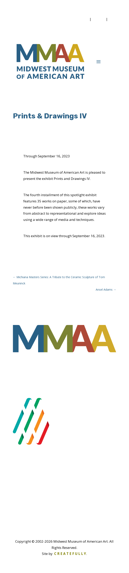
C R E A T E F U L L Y (70, 553)
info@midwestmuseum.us (46, 522)
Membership (77, 19)
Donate (98, 19)
